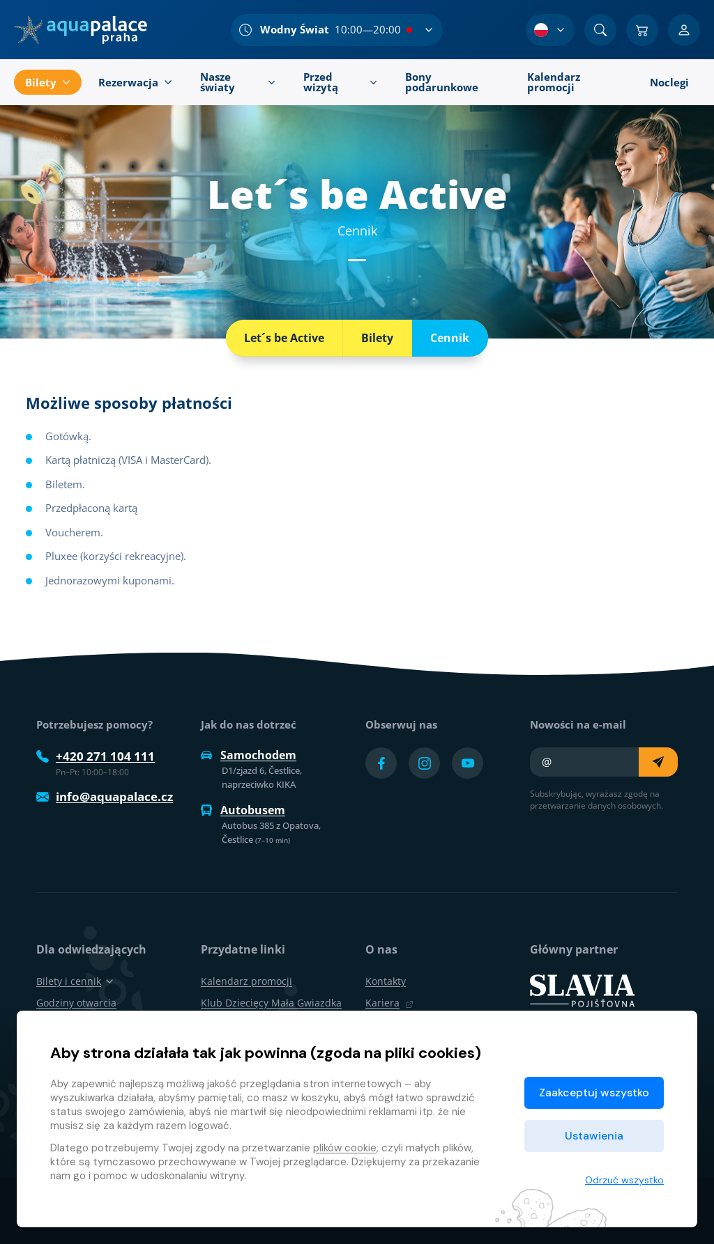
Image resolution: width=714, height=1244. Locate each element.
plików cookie (345, 1148)
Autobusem (243, 810)
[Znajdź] (600, 30)
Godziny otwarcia (76, 1002)
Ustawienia (594, 1135)
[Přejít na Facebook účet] (381, 763)
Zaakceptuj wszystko (594, 1092)
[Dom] (80, 30)
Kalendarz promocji (246, 981)
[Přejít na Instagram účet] (424, 763)
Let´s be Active (284, 337)
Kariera (389, 1002)
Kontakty (385, 981)
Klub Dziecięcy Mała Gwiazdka (271, 1002)
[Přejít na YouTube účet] (467, 763)
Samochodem (248, 755)
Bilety (377, 337)
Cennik (449, 337)
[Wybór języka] (550, 30)
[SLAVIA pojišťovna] (582, 989)
